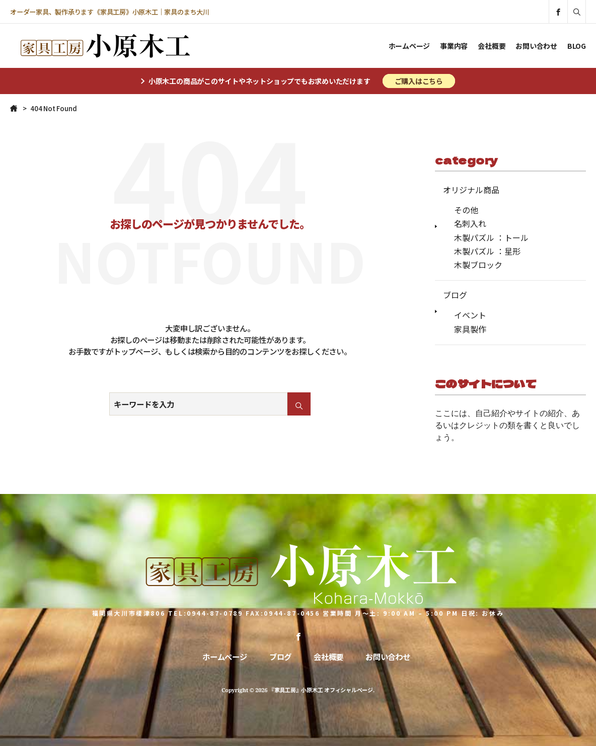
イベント (470, 315)
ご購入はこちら (419, 81)
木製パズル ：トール (491, 237)
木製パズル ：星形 (487, 251)
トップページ (135, 351)
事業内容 (454, 46)
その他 (466, 210)
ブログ (455, 295)
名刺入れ (470, 223)
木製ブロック (478, 265)
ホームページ (409, 46)
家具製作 (470, 329)
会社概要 (491, 46)
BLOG (576, 46)
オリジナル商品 (471, 190)
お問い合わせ (536, 46)
